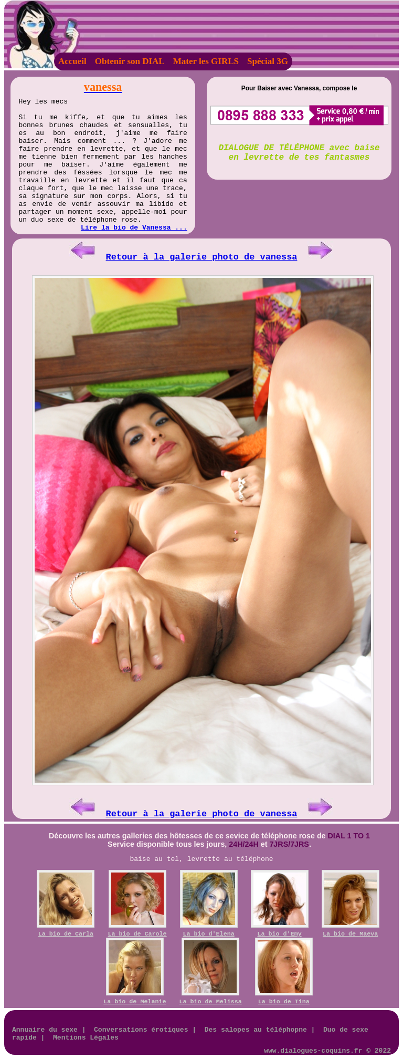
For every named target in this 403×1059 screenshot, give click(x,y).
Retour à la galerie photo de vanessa (202, 257)
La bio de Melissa (210, 1001)
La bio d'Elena (209, 934)
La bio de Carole (137, 934)
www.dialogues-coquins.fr (313, 1051)
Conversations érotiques (141, 1030)
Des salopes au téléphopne (256, 1030)
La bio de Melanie (134, 1001)
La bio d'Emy (280, 934)
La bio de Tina (284, 1001)
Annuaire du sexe (45, 1030)
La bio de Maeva (350, 934)
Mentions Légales (86, 1038)
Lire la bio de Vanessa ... (134, 228)
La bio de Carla (65, 934)
